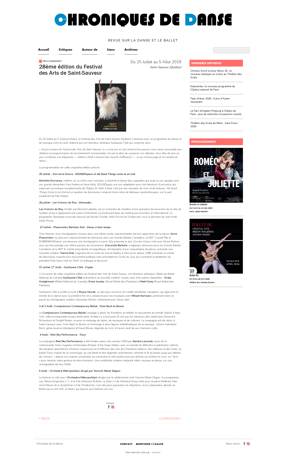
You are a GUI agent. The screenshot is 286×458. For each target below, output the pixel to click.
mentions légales (149, 444)
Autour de (89, 50)
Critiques (65, 50)
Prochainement (52, 61)
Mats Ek (45, 418)
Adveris (156, 452)
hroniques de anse (143, 27)
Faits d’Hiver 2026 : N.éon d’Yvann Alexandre (210, 100)
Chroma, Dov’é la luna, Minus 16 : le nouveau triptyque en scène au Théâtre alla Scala (216, 74)
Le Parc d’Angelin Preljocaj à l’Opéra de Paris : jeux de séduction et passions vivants (215, 112)
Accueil (43, 50)
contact (126, 444)
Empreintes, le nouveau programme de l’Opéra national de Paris (212, 88)
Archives (131, 50)
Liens (111, 50)
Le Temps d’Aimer (169, 418)
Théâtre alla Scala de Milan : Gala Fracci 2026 (214, 124)
